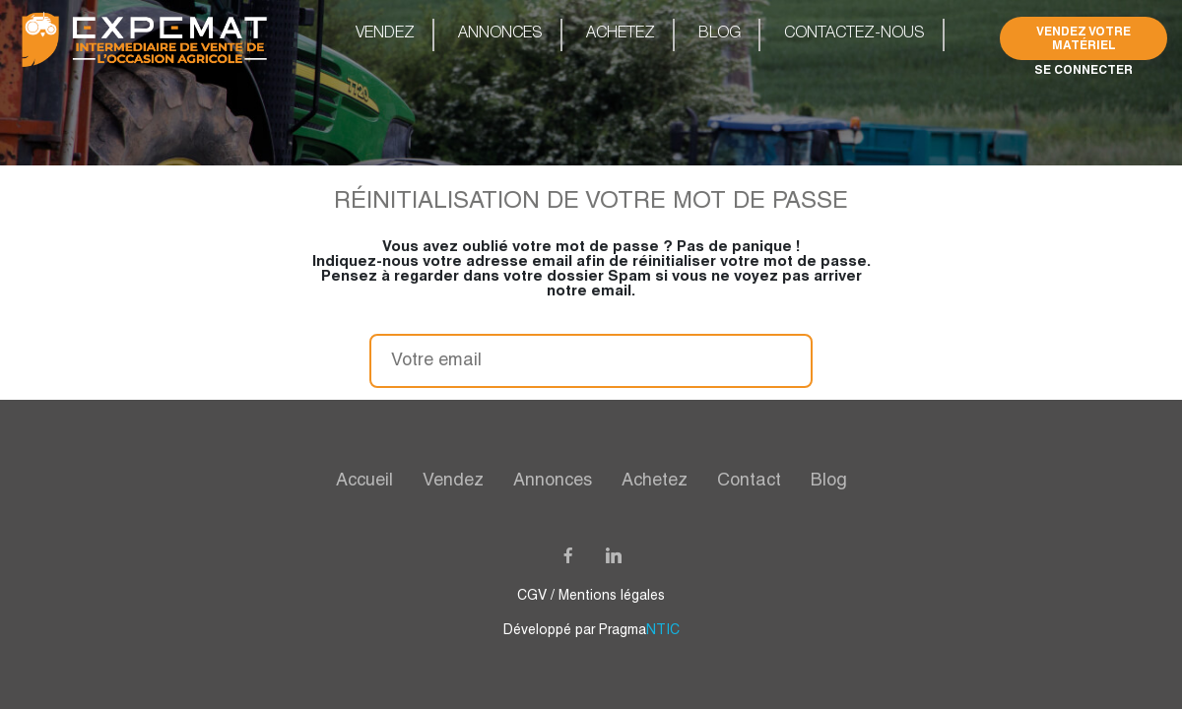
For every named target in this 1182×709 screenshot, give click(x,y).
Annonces (500, 33)
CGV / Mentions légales (591, 596)
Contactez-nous (854, 33)
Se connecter (1083, 69)
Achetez (620, 33)
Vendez (385, 33)
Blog (719, 33)
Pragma (639, 630)
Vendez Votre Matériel (1083, 38)
